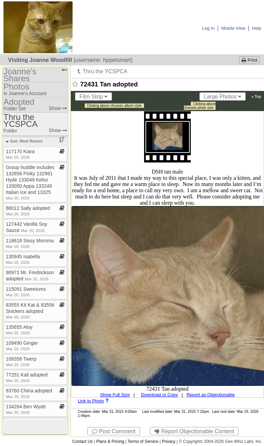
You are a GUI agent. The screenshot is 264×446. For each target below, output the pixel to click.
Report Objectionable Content (194, 431)
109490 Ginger (22, 345)
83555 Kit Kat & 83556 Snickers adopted (30, 310)
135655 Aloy (19, 329)
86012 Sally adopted (28, 210)
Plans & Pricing (110, 441)
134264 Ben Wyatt (26, 409)
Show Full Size (115, 394)
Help (256, 28)
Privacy (168, 441)
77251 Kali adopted (27, 377)
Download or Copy (159, 394)
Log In (208, 28)
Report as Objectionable (211, 394)
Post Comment (113, 431)
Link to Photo (91, 400)
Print (249, 60)
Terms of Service (143, 441)
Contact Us (82, 441)
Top (256, 96)
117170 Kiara (20, 154)
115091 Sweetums (26, 291)
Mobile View (233, 28)
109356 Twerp (21, 361)
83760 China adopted (29, 393)
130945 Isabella (23, 259)
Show (58, 108)
